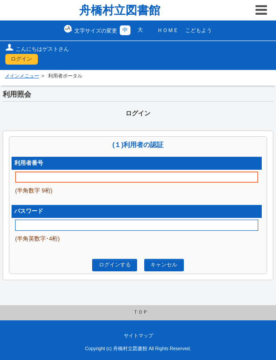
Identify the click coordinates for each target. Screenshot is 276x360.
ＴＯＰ (140, 312)
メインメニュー (22, 75)
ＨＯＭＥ (168, 30)
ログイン (21, 59)
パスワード (28, 211)
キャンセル (163, 265)
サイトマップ (138, 335)
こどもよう (198, 30)
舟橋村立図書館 (119, 10)
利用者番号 (28, 163)
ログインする (115, 265)
